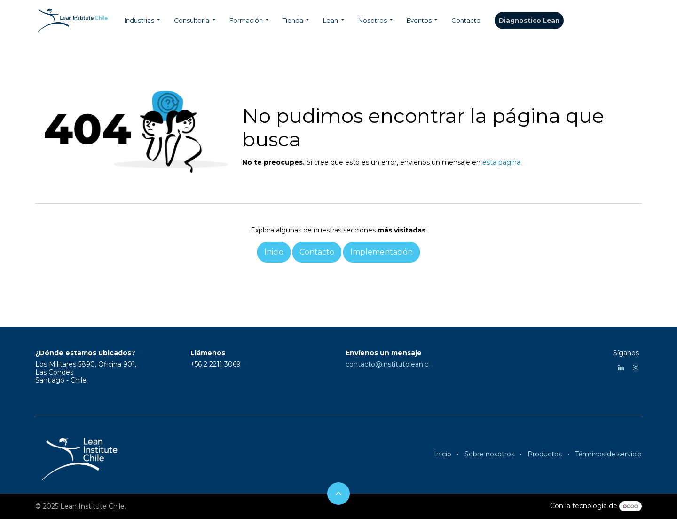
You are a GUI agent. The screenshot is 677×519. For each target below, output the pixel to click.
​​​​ (529, 20)
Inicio (442, 454)
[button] (338, 493)
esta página (501, 162)
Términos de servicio (608, 454)
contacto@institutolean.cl (388, 364)
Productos (544, 454)
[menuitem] (142, 20)
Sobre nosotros (489, 454)
